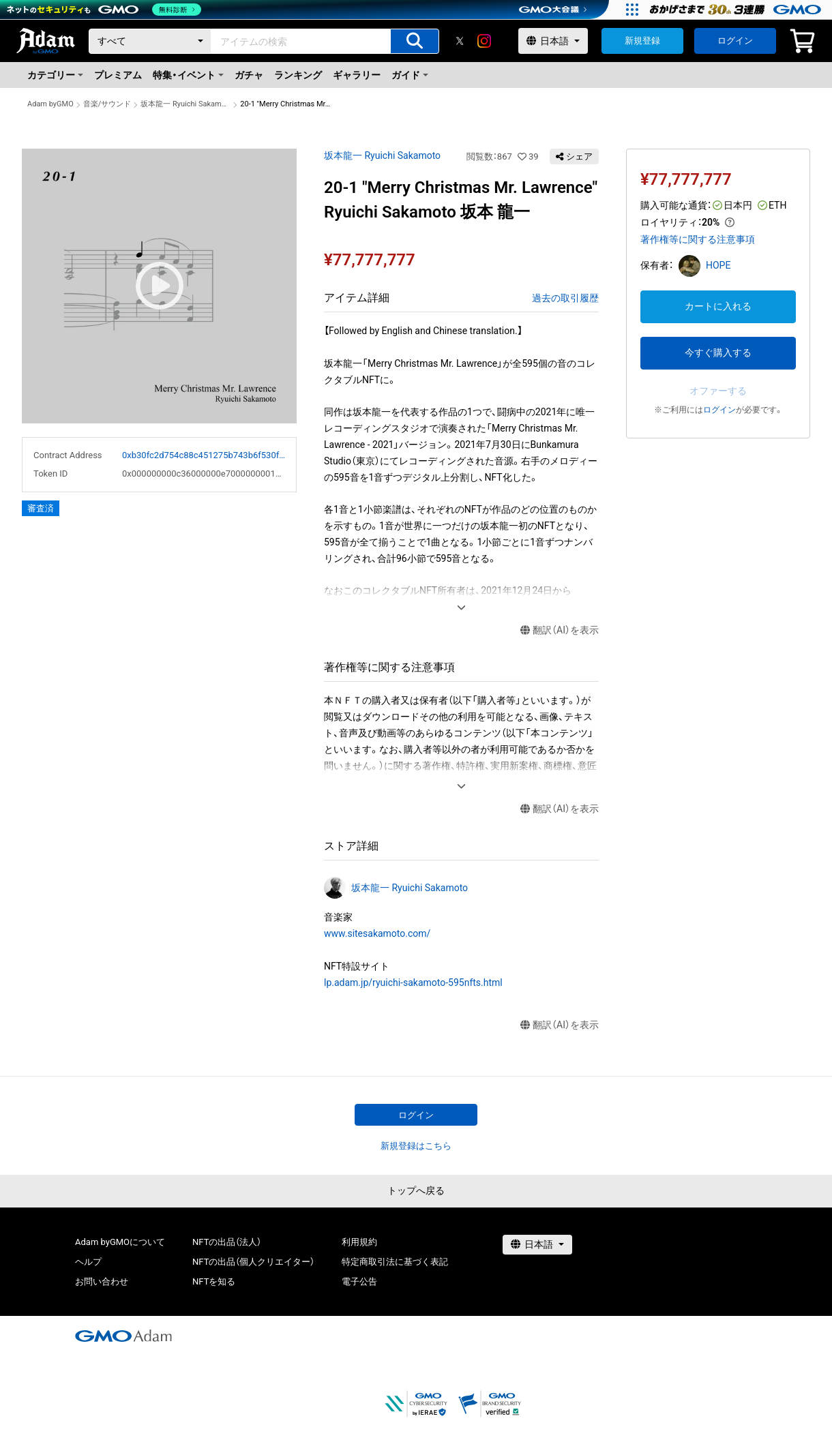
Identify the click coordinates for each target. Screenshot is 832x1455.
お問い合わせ (101, 1281)
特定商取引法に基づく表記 (395, 1262)
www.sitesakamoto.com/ (377, 933)
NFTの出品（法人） (226, 1242)
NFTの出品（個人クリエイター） (253, 1262)
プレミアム (118, 75)
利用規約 (359, 1242)
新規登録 (642, 40)
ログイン (735, 40)
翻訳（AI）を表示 (559, 630)
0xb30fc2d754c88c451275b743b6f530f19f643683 (203, 455)
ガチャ (249, 75)
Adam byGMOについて (120, 1242)
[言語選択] (553, 41)
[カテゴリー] (150, 41)
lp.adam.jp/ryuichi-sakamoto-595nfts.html (413, 982)
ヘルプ (88, 1262)
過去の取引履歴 (565, 297)
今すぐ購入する (718, 352)
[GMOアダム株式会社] (123, 1336)
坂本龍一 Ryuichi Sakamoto (185, 104)
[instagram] (484, 41)
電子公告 (359, 1281)
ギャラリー (357, 75)
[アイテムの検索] (414, 41)
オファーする (718, 390)
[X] (459, 41)
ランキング (298, 75)
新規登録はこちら (416, 1146)
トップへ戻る (416, 1190)
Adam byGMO (50, 104)
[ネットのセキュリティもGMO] (104, 9)
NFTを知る (213, 1281)
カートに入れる (718, 306)
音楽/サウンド (107, 104)
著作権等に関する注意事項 (697, 239)
